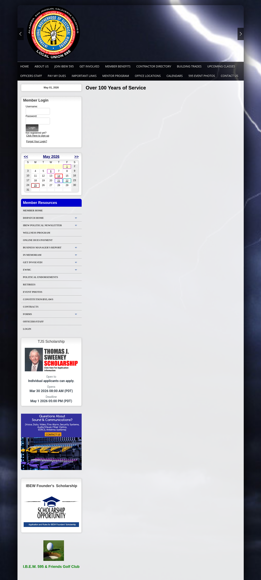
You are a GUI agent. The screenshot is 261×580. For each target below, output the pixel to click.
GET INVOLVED (89, 66)
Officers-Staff (31, 76)
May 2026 (51, 157)
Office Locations (148, 76)
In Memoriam (32, 255)
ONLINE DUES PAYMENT (38, 240)
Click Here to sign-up (37, 135)
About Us (42, 66)
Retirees (29, 284)
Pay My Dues (57, 76)
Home (24, 66)
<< (26, 157)
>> (76, 157)
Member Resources (40, 203)
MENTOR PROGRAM (115, 76)
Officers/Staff (33, 321)
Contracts (30, 306)
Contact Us (229, 76)
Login (27, 329)
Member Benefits (118, 66)
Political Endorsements (40, 277)
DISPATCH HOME (33, 217)
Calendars (175, 76)
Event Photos (32, 292)
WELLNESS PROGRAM (36, 232)
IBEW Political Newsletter (42, 225)
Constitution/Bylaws (38, 299)
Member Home (33, 210)
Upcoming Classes (221, 66)
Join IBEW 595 (64, 66)
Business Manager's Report (42, 247)
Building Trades (189, 66)
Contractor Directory (153, 66)
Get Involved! (33, 262)
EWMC (27, 269)
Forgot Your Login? (36, 141)
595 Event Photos (201, 76)
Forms (27, 314)
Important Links (84, 76)
